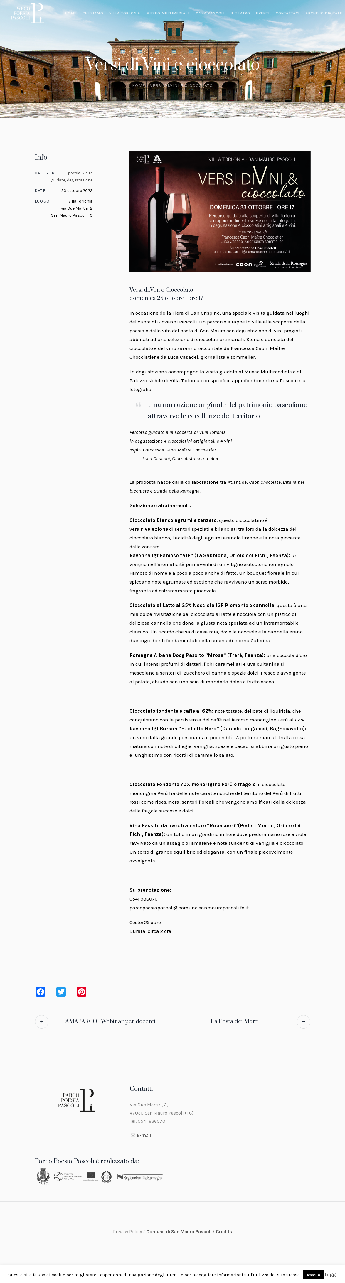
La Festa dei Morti (235, 1021)
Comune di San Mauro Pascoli (179, 1231)
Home (138, 85)
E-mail (144, 1135)
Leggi (331, 1274)
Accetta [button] (313, 1275)
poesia (74, 173)
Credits (224, 1231)
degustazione (79, 180)
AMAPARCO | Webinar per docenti (110, 1021)
